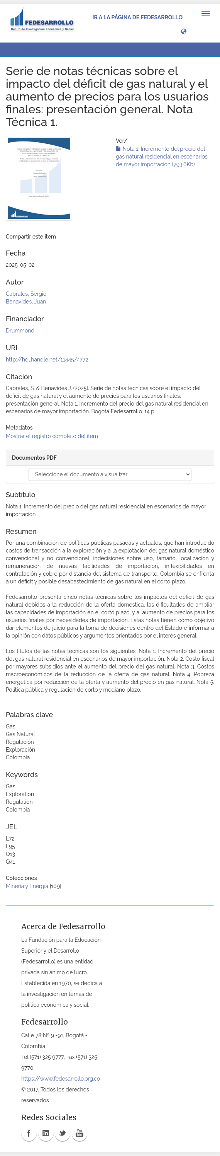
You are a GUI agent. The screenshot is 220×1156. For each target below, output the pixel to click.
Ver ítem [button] (24, 49)
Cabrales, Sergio (26, 294)
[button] (184, 31)
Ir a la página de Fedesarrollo (137, 17)
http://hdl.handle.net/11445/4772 (47, 359)
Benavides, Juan (26, 301)
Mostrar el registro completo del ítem (52, 436)
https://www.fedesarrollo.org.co (60, 1079)
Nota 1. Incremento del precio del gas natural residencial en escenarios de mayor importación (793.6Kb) (162, 156)
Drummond (20, 330)
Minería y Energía (27, 886)
